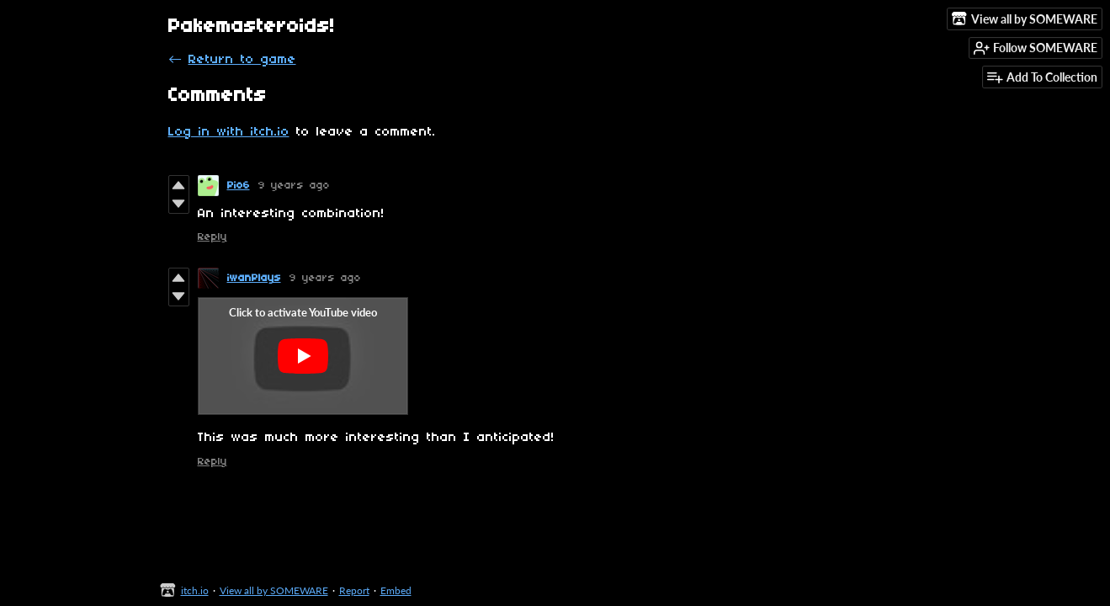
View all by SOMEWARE (274, 590)
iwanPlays (254, 278)
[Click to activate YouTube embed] (303, 356)
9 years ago (294, 185)
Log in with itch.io (228, 132)
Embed (396, 590)
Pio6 (238, 185)
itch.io (195, 590)
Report (354, 590)
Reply (212, 236)
